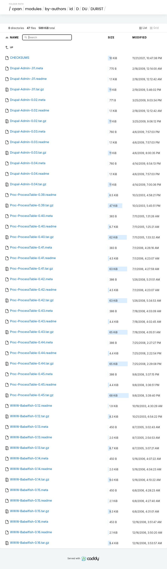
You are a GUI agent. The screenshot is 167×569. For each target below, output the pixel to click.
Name (15, 37)
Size (111, 37)
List (143, 28)
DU (84, 8)
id (71, 8)
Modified (139, 37)
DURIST (97, 8)
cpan (17, 8)
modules (33, 8)
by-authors (55, 8)
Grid (154, 28)
